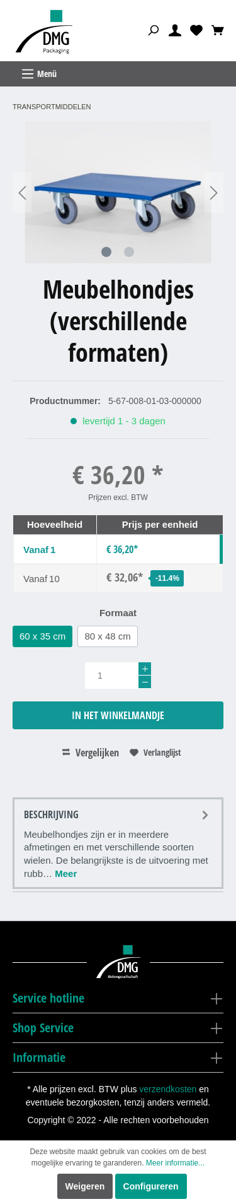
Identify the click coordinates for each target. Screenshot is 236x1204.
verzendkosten (167, 1089)
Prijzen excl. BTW (118, 497)
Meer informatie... (175, 1163)
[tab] (118, 843)
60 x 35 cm (42, 636)
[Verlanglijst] (196, 29)
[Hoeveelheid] (118, 675)
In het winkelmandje (118, 715)
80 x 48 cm (107, 636)
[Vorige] (22, 192)
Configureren (151, 1186)
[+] (144, 668)
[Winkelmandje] (217, 29)
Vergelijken (90, 753)
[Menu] (118, 73)
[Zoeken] (152, 29)
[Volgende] (214, 192)
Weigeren (85, 1186)
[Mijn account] (175, 29)
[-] (144, 682)
